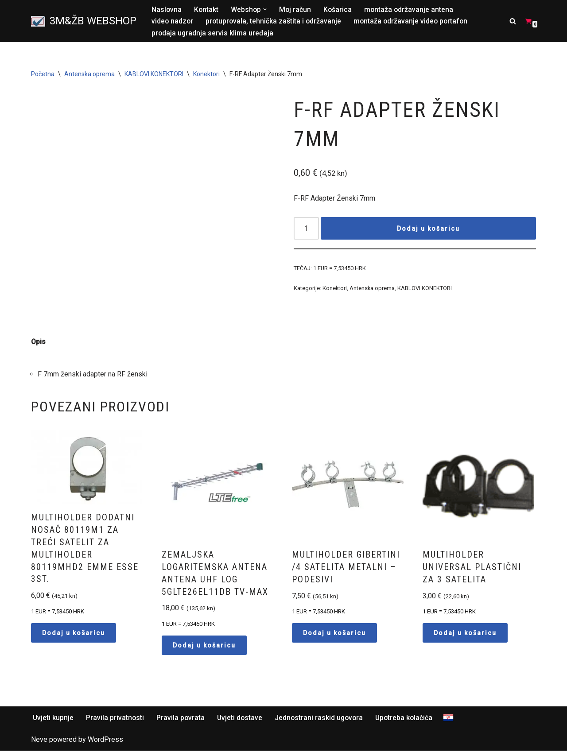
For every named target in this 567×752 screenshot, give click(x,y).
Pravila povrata (181, 719)
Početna (42, 74)
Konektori (206, 74)
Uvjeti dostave (241, 719)
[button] (266, 9)
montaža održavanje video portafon (414, 21)
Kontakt (206, 9)
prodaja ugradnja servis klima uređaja (212, 33)
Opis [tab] (38, 342)
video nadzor (172, 21)
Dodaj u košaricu (428, 229)
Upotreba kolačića (408, 719)
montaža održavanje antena (411, 9)
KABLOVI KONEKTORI (153, 74)
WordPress (105, 741)
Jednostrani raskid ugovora (322, 719)
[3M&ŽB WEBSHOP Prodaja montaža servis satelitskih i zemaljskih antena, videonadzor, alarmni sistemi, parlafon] (83, 21)
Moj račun (296, 9)
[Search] (512, 21)
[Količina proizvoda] (306, 229)
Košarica (339, 9)
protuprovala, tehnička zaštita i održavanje (274, 21)
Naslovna (166, 9)
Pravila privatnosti (115, 719)
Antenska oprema (89, 74)
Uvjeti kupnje (53, 719)
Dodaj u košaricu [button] (73, 634)
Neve (39, 741)
